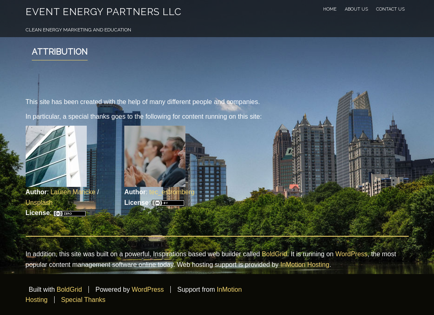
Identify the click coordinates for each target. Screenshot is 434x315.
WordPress (351, 254)
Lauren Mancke (73, 192)
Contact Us (390, 9)
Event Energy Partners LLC (103, 12)
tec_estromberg (171, 192)
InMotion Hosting (304, 264)
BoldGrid (274, 254)
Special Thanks (83, 299)
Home (330, 9)
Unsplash (39, 202)
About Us (356, 9)
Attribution (60, 52)
